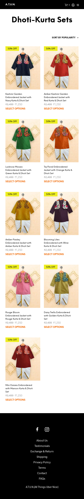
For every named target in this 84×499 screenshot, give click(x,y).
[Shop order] (60, 38)
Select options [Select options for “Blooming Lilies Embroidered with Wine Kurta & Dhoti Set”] (54, 254)
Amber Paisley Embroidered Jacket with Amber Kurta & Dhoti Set (18, 243)
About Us (42, 440)
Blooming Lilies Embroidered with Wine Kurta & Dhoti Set (56, 243)
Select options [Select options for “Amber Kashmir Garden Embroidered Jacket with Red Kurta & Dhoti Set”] (54, 109)
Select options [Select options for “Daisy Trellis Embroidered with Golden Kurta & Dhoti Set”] (54, 327)
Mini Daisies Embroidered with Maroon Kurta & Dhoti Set (19, 388)
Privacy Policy (42, 462)
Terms (42, 467)
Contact (42, 473)
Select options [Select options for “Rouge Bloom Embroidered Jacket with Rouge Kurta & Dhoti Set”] (15, 327)
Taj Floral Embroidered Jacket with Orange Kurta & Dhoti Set (58, 170)
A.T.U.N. (10, 4)
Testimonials (42, 445)
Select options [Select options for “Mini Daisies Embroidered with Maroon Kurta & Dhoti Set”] (15, 400)
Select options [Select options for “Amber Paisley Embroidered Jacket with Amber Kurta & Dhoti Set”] (15, 254)
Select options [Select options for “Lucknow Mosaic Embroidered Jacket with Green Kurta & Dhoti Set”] (15, 181)
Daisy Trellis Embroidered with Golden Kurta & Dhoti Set (57, 315)
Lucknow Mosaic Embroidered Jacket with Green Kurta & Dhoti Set (18, 170)
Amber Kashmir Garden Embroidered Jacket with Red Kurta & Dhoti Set (57, 97)
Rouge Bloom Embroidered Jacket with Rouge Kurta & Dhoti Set (18, 315)
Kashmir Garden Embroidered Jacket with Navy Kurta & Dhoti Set (18, 97)
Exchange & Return (42, 451)
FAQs (42, 478)
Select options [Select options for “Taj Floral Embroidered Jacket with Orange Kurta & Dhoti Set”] (54, 181)
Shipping (42, 456)
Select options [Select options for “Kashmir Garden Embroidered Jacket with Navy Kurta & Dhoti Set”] (15, 109)
